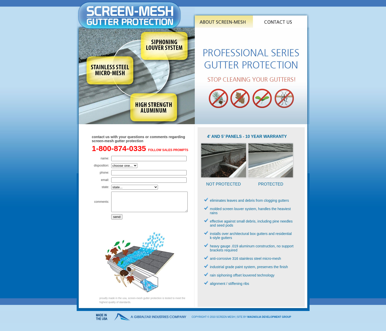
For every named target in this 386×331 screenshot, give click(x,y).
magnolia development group (269, 320)
